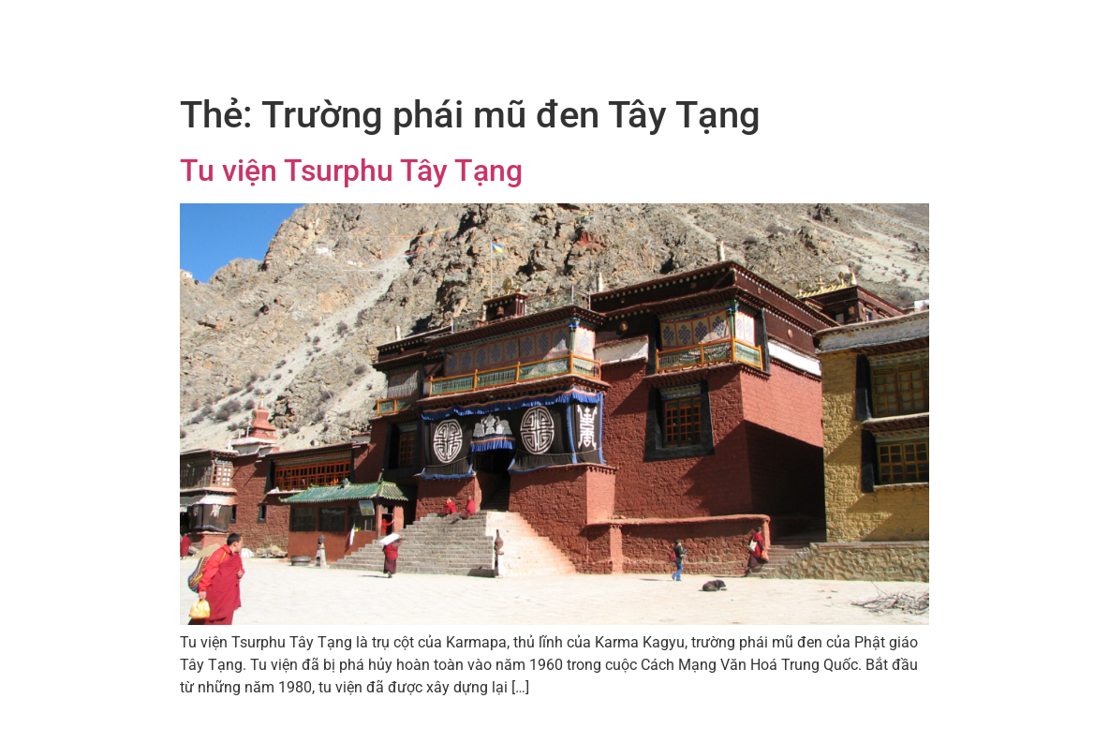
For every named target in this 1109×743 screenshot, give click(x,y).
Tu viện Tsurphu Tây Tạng (351, 170)
